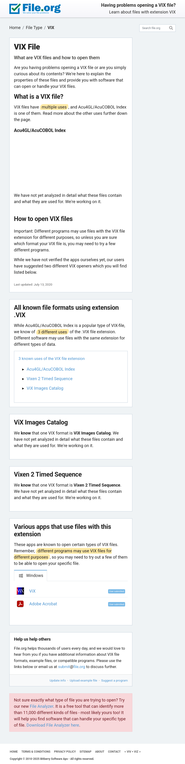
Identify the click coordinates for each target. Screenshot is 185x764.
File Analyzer (41, 706)
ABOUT (99, 751)
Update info (58, 680)
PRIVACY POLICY (65, 751)
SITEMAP (85, 751)
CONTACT (114, 751)
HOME (14, 751)
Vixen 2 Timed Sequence (50, 378)
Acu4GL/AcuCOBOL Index (51, 369)
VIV (129, 751)
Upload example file (83, 680)
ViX (32, 591)
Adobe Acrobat (43, 603)
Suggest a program (114, 680)
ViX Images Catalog (45, 388)
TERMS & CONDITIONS (35, 751)
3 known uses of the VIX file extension (52, 358)
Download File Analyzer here (53, 725)
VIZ (136, 751)
